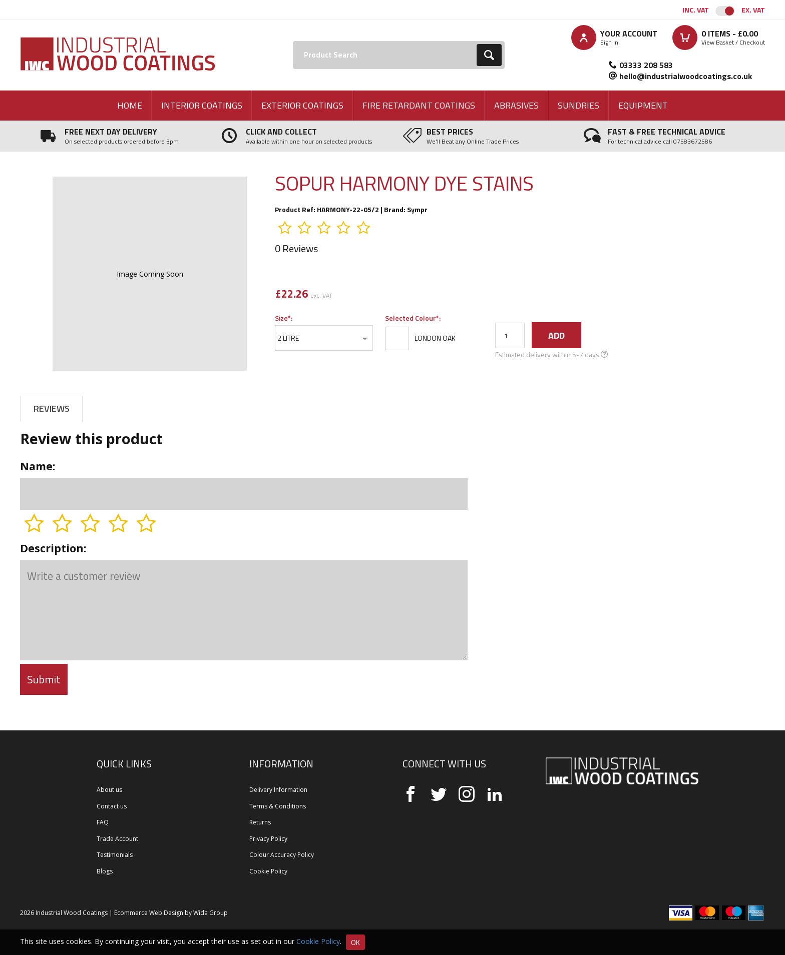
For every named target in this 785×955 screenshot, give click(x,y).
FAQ (103, 822)
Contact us (112, 806)
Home (129, 105)
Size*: (283, 318)
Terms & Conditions (277, 806)
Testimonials (115, 854)
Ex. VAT (753, 10)
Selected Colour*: (413, 318)
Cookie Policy (268, 871)
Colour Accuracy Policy (281, 854)
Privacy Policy (268, 838)
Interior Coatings (201, 105)
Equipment (643, 105)
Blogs (105, 871)
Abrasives (516, 105)
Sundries (578, 105)
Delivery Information (278, 789)
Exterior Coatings (302, 105)
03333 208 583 (646, 65)
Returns (260, 822)
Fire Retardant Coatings (418, 105)
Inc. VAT (695, 10)
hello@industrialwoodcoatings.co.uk (685, 76)
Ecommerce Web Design (148, 912)
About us (109, 789)
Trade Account (117, 838)
